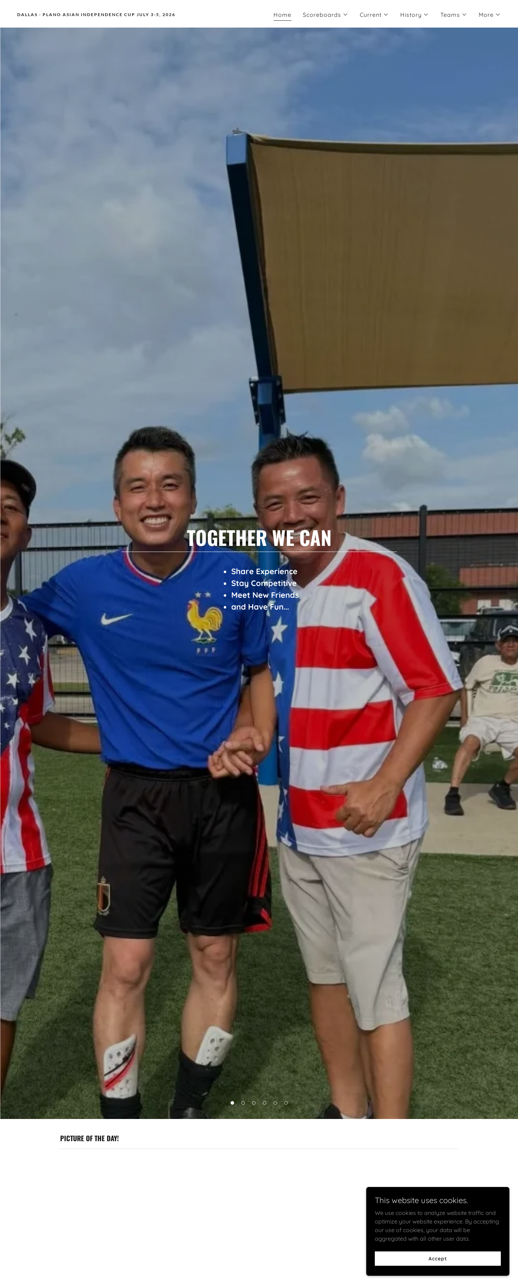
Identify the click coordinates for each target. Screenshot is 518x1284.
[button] (325, 14)
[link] (135, 14)
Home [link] (282, 14)
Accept (438, 1258)
